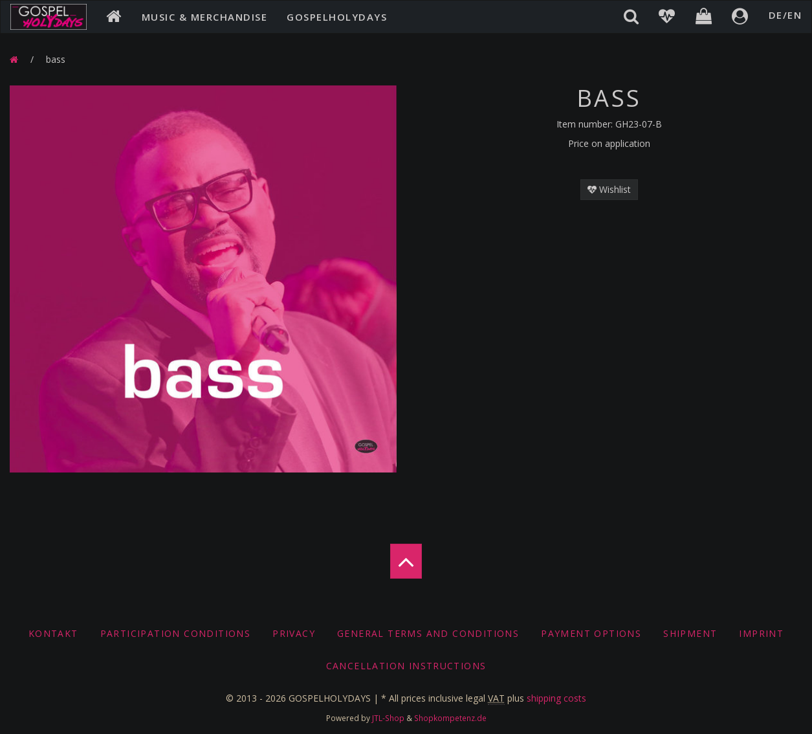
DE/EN (785, 14)
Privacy (293, 633)
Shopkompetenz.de (450, 718)
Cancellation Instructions (406, 666)
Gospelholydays (337, 16)
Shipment (690, 633)
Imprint (761, 633)
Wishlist (609, 189)
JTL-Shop (388, 718)
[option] (203, 279)
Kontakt (53, 633)
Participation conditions (175, 633)
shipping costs (556, 698)
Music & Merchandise (205, 16)
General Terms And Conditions (428, 633)
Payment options (591, 633)
